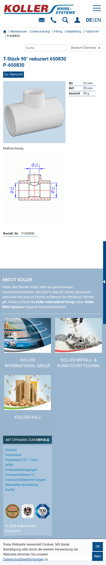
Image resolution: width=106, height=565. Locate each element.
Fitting (58, 31)
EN (97, 20)
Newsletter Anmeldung (21, 485)
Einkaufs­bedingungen (21, 470)
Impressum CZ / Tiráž (21, 460)
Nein (97, 556)
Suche (9, 490)
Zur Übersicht (13, 74)
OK (98, 546)
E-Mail (42, 21)
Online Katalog (40, 31)
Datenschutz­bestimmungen (25, 480)
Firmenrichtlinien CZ (20, 475)
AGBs (9, 465)
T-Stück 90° (92, 31)
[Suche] (45, 47)
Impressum (13, 455)
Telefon (54, 21)
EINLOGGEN (78, 21)
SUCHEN (66, 21)
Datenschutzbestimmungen (23, 559)
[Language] (85, 47)
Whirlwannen (18, 31)
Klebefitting (73, 31)
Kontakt (11, 450)
